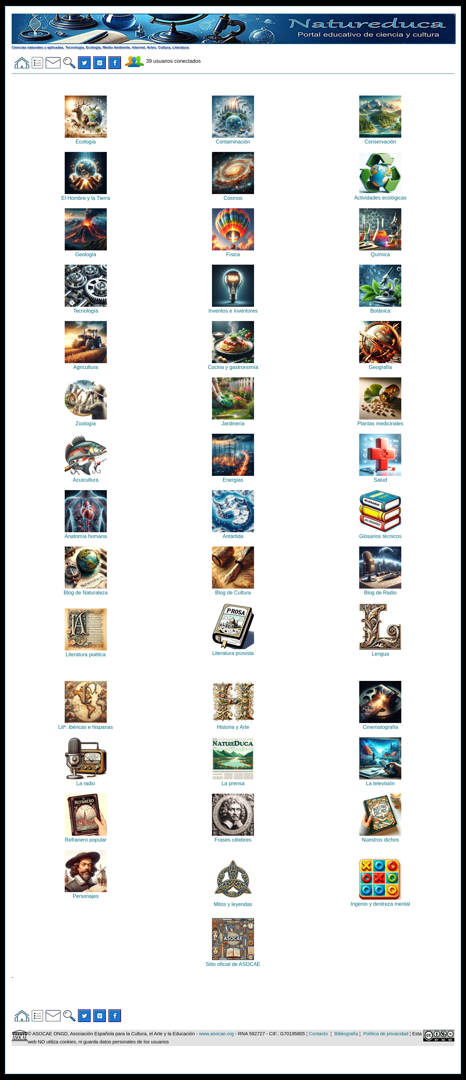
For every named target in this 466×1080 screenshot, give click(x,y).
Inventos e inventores (233, 308)
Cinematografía (380, 724)
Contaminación (233, 138)
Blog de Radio (380, 589)
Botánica (380, 308)
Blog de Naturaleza (86, 589)
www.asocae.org (216, 1033)
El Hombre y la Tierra (85, 195)
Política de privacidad (385, 1033)
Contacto (318, 1033)
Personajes (86, 893)
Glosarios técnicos (380, 533)
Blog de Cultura (233, 589)
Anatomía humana (85, 533)
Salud (380, 477)
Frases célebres (233, 837)
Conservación (380, 138)
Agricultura (86, 364)
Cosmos (233, 195)
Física (233, 251)
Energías (233, 477)
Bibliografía (346, 1033)
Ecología (86, 138)
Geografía (380, 364)
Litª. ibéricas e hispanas (85, 724)
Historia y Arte (233, 724)
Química (380, 251)
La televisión (380, 780)
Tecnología (86, 308)
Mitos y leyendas (233, 901)
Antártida (233, 533)
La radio (86, 780)
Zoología (86, 420)
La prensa (233, 780)
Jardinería (233, 420)
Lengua (380, 651)
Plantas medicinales (380, 420)
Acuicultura (86, 477)
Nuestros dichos (380, 837)
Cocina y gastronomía (233, 364)
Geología (86, 251)
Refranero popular (86, 837)
